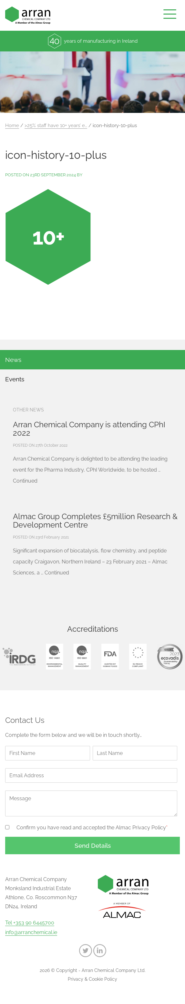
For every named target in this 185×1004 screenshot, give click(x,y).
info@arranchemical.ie (31, 932)
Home (12, 125)
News (13, 359)
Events (14, 379)
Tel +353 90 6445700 (29, 923)
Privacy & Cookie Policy (92, 979)
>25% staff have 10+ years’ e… (56, 125)
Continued (25, 481)
